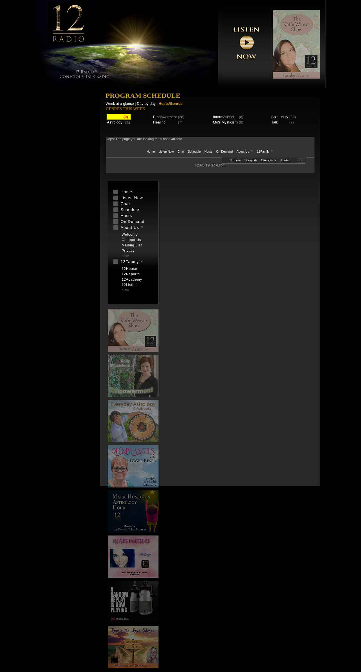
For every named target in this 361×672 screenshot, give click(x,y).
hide (300, 160)
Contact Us (131, 240)
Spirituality (279, 117)
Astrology (114, 122)
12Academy (268, 160)
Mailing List (132, 245)
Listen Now (166, 151)
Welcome (130, 235)
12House (235, 160)
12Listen (284, 160)
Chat (181, 151)
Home (151, 151)
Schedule (194, 151)
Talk (274, 122)
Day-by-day (146, 103)
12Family (265, 151)
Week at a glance (120, 103)
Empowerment (165, 117)
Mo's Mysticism (225, 122)
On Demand (224, 151)
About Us (245, 151)
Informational (223, 117)
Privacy (128, 251)
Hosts (208, 151)
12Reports (250, 160)
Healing (159, 122)
